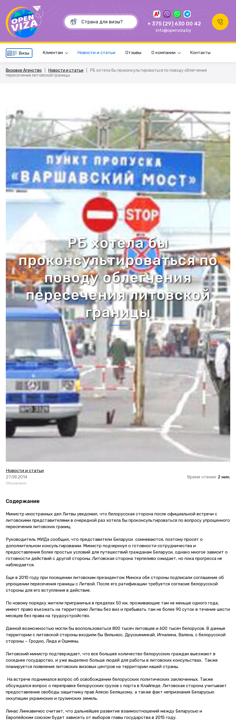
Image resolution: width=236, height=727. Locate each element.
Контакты (200, 52)
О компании (163, 52)
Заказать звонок (220, 22)
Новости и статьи (96, 52)
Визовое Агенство (24, 70)
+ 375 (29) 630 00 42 (174, 24)
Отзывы (133, 52)
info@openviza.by (173, 30)
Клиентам (53, 52)
